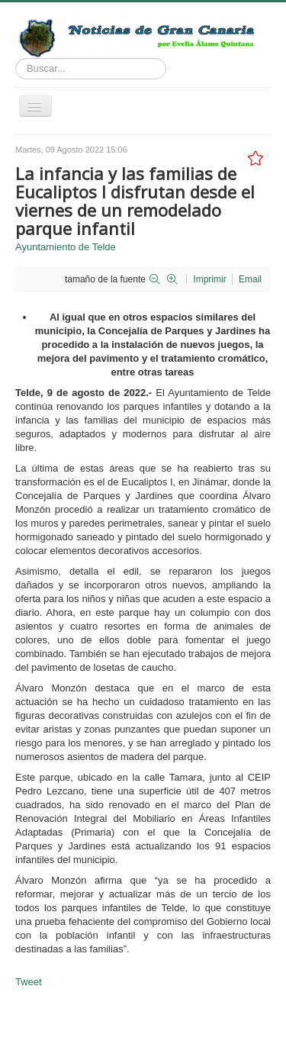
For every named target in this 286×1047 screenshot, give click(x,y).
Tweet (28, 981)
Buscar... (15, 58)
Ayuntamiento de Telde (65, 247)
